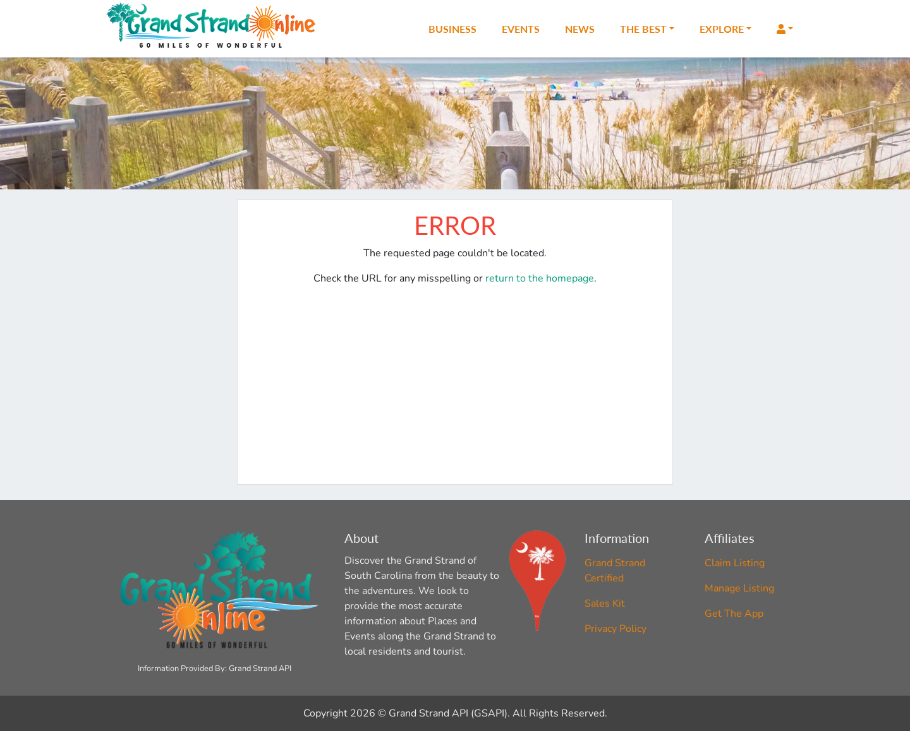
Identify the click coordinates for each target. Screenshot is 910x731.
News (580, 29)
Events (521, 29)
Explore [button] (722, 29)
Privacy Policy (615, 629)
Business (452, 29)
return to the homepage (539, 278)
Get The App (734, 614)
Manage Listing (739, 588)
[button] (785, 29)
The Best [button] (643, 29)
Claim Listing (735, 563)
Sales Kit (605, 603)
